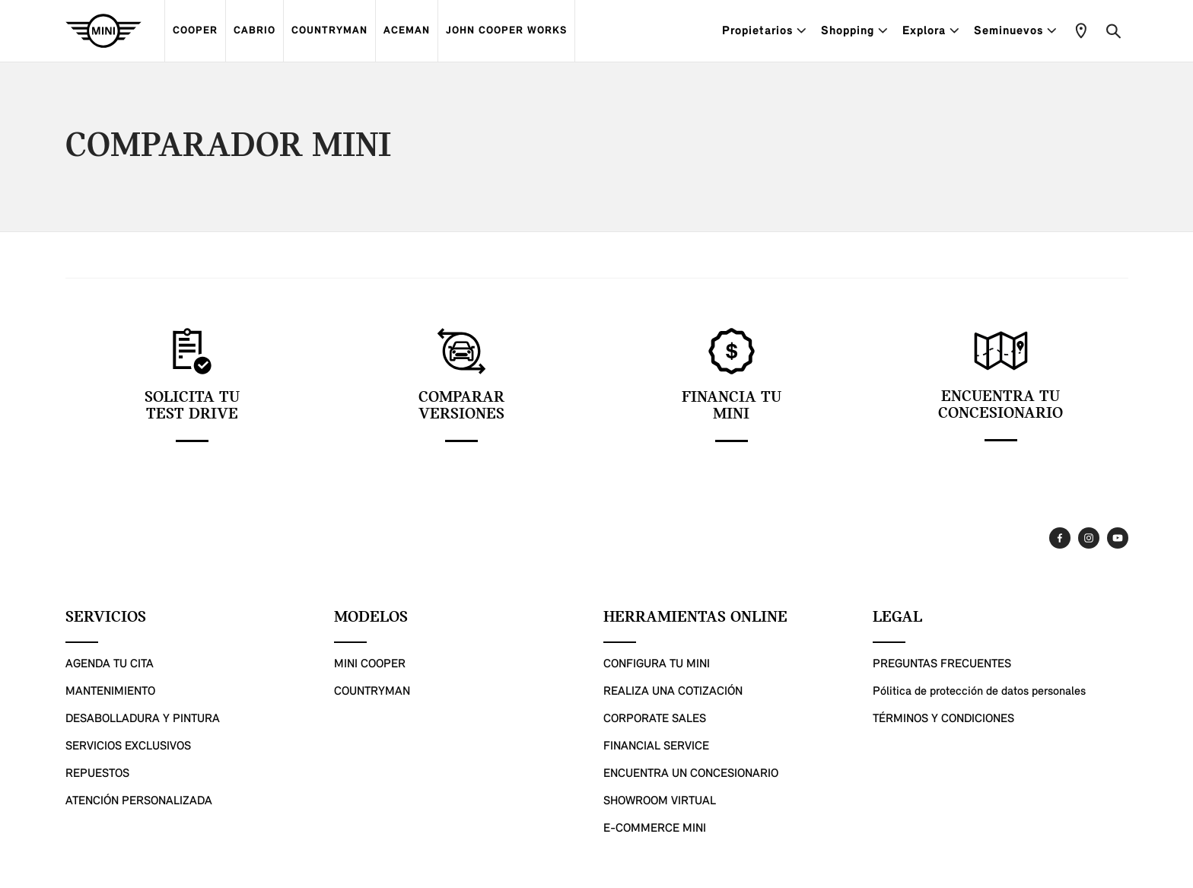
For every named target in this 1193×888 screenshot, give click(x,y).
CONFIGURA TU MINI (656, 664)
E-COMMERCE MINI (654, 829)
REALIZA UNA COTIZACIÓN (673, 692)
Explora (930, 31)
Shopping (854, 31)
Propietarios (764, 31)
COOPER (195, 31)
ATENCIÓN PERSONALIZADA (138, 801)
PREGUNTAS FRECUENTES (942, 664)
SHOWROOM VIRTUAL (659, 801)
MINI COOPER (370, 664)
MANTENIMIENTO (110, 692)
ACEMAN (406, 31)
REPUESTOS (97, 774)
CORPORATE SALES (654, 719)
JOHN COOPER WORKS (506, 31)
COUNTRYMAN (329, 31)
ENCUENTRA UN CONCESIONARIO (690, 774)
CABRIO (254, 31)
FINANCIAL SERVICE (656, 746)
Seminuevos (1015, 31)
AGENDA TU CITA (109, 664)
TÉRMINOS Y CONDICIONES (943, 719)
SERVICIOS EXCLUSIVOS (128, 746)
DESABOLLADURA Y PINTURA (142, 719)
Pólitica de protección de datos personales (979, 692)
